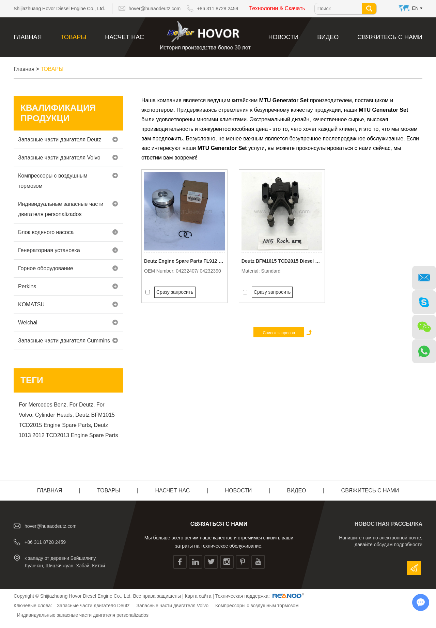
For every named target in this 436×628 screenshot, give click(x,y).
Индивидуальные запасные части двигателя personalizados (68, 209)
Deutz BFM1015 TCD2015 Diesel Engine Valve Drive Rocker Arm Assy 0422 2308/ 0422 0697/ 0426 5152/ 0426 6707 (282, 261)
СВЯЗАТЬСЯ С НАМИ (218, 524)
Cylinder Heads (53, 415)
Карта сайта (198, 596)
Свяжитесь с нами (389, 37)
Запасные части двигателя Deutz (68, 139)
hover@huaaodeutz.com (155, 8)
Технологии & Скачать (277, 8)
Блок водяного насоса (68, 232)
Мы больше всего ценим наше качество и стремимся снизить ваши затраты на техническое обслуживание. (218, 542)
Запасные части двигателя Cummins (68, 340)
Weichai (68, 322)
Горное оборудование (68, 268)
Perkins (68, 286)
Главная (28, 37)
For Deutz (81, 405)
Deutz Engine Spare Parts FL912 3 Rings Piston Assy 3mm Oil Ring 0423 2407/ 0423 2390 (184, 261)
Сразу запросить (174, 292)
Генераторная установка (68, 250)
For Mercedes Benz (42, 405)
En (415, 8)
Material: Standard (261, 271)
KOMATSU (68, 304)
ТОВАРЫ (74, 37)
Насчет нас (124, 37)
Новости (283, 37)
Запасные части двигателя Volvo (68, 157)
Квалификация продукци (58, 113)
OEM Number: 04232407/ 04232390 (182, 271)
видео (328, 37)
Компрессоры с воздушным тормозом (68, 181)
